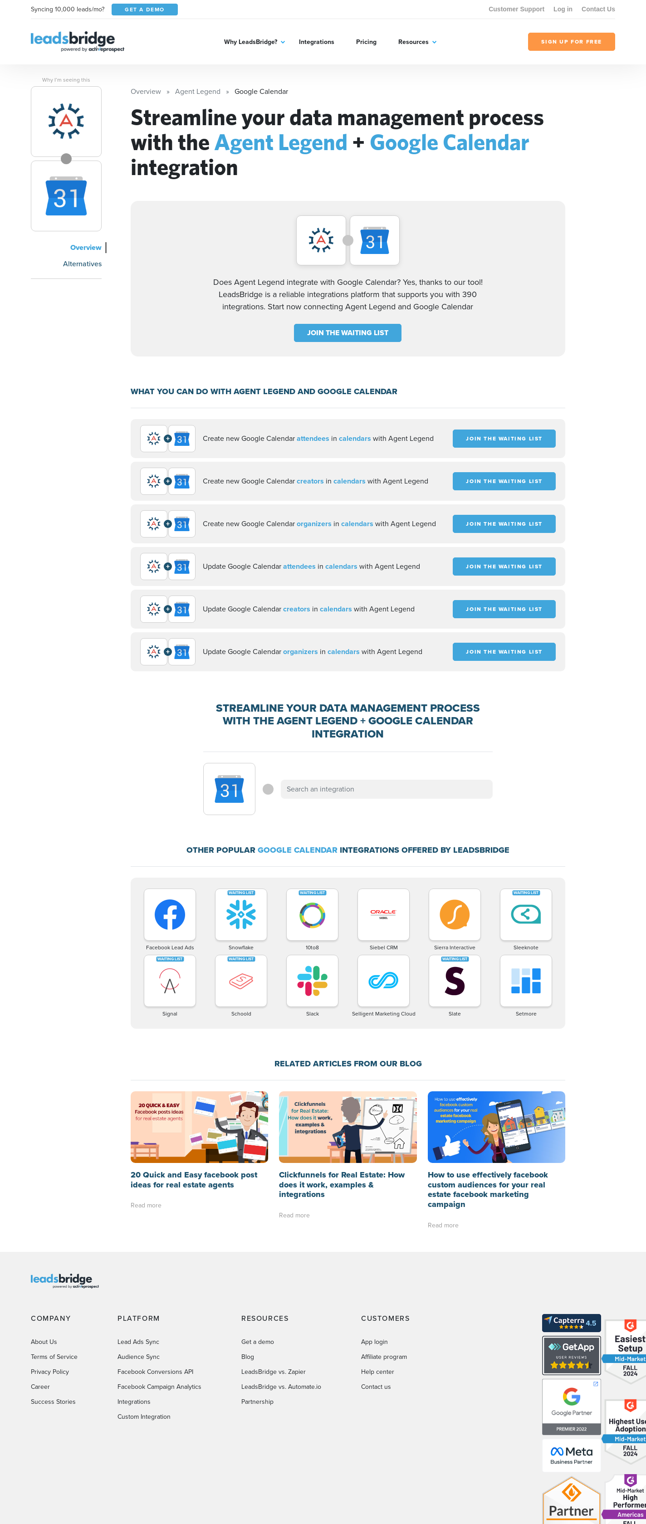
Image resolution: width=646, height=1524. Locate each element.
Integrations (316, 42)
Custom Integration (144, 1416)
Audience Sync (138, 1357)
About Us (44, 1342)
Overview (86, 247)
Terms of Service (54, 1357)
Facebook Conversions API (155, 1372)
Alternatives (82, 264)
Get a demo (257, 1342)
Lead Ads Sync (138, 1342)
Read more (146, 1205)
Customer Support (516, 9)
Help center (377, 1372)
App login (374, 1342)
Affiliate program (384, 1357)
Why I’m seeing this (66, 80)
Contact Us (598, 9)
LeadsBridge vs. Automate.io (281, 1387)
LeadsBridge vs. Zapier (273, 1372)
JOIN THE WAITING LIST (347, 332)
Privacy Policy (50, 1372)
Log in (563, 9)
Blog (247, 1357)
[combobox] (387, 789)
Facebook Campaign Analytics (159, 1387)
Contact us (376, 1387)
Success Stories (53, 1402)
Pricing (366, 42)
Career (40, 1387)
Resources (413, 42)
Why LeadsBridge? (250, 42)
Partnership (257, 1402)
